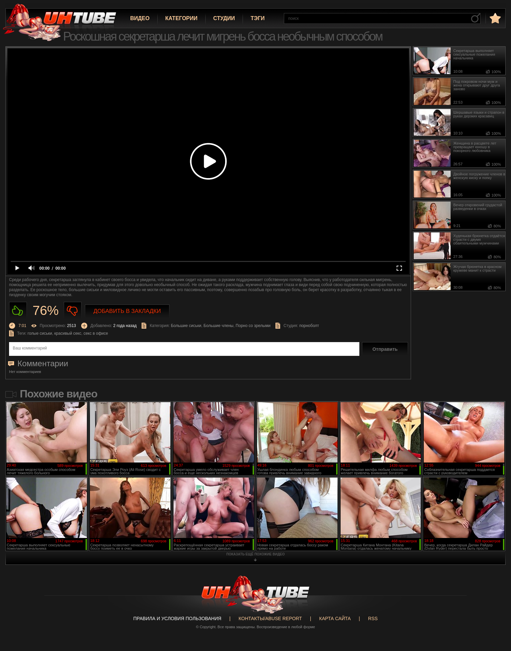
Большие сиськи (186, 325)
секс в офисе (96, 333)
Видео (140, 18)
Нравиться (18, 311)
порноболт (309, 325)
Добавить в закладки (127, 311)
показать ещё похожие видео (255, 554)
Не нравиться (73, 311)
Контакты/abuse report (270, 618)
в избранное (495, 17)
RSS (373, 618)
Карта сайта (335, 618)
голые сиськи (40, 333)
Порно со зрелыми (253, 325)
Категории (181, 18)
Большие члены (219, 325)
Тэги (258, 18)
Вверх (496, 612)
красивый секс (67, 333)
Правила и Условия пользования (177, 618)
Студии (224, 18)
